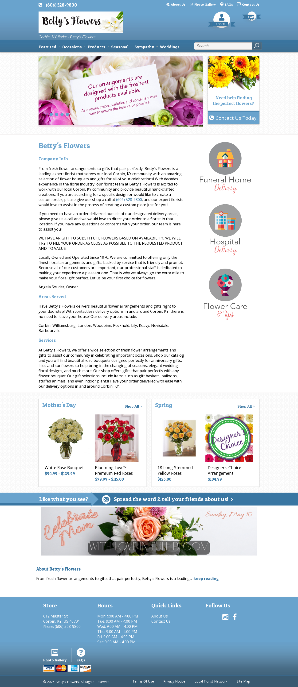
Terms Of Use (143, 681)
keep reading (206, 578)
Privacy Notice (174, 681)
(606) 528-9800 (61, 5)
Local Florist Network (211, 681)
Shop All (134, 406)
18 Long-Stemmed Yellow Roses (175, 470)
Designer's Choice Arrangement (224, 470)
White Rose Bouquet (64, 467)
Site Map (243, 681)
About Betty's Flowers (58, 569)
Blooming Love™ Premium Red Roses (114, 470)
